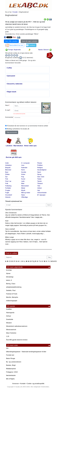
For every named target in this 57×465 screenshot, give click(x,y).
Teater (39, 179)
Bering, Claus (10, 284)
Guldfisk (9, 309)
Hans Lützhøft (10, 229)
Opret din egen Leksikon (29, 41)
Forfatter (8, 188)
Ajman (8, 273)
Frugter (7, 190)
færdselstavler (11, 375)
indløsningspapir (11, 300)
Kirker (23, 174)
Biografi (7, 167)
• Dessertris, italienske (14, 84)
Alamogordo (10, 312)
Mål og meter (25, 192)
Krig (22, 177)
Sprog (39, 174)
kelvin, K (9, 280)
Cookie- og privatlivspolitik (35, 383)
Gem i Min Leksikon (11, 41)
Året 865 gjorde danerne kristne (16, 340)
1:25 (7, 336)
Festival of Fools (11, 294)
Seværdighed (41, 170)
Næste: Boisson (45, 49)
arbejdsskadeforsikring (13, 287)
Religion (40, 167)
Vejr (38, 190)
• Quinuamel (10, 76)
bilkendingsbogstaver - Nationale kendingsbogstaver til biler (26, 352)
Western (9, 323)
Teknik (39, 181)
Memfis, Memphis (12, 297)
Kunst (23, 179)
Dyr (6, 177)
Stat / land (40, 177)
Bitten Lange (9, 237)
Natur (23, 195)
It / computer (25, 163)
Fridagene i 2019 (12, 372)
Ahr (7, 348)
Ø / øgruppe (41, 195)
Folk (6, 183)
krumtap (9, 270)
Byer (6, 172)
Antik (7, 163)
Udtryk (39, 188)
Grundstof (8, 195)
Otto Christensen (11, 213)
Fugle (7, 192)
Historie (7, 197)
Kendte (23, 172)
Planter (39, 163)
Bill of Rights (10, 379)
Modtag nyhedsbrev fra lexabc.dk (18, 129)
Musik (23, 190)
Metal (23, 188)
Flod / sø (8, 181)
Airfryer (8, 316)
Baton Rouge (10, 358)
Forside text (10, 355)
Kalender (24, 167)
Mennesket (25, 186)
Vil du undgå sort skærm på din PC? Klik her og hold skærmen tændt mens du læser (25, 23)
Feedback (32, 45)
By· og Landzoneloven (13, 362)
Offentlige (24, 197)
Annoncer (15, 383)
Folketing (8, 186)
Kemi (23, 170)
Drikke (7, 174)
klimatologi (9, 277)
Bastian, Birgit (11, 365)
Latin (23, 181)
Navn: (7, 105)
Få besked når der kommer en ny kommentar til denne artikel (27, 126)
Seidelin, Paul (10, 290)
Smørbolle (9, 319)
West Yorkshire (11, 333)
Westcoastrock (11, 329)
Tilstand (40, 183)
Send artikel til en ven (16, 45)
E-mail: (8, 110)
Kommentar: (8, 117)
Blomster (8, 170)
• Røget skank (11, 92)
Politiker (40, 165)
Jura (22, 165)
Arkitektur (8, 165)
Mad (22, 183)
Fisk (6, 179)
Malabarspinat (11, 368)
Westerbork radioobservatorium (16, 326)
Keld (6, 221)
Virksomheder (42, 192)
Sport (39, 172)
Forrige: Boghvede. (13, 49)
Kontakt (22, 383)
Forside (15, 12)
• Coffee (9, 68)
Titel (38, 186)
